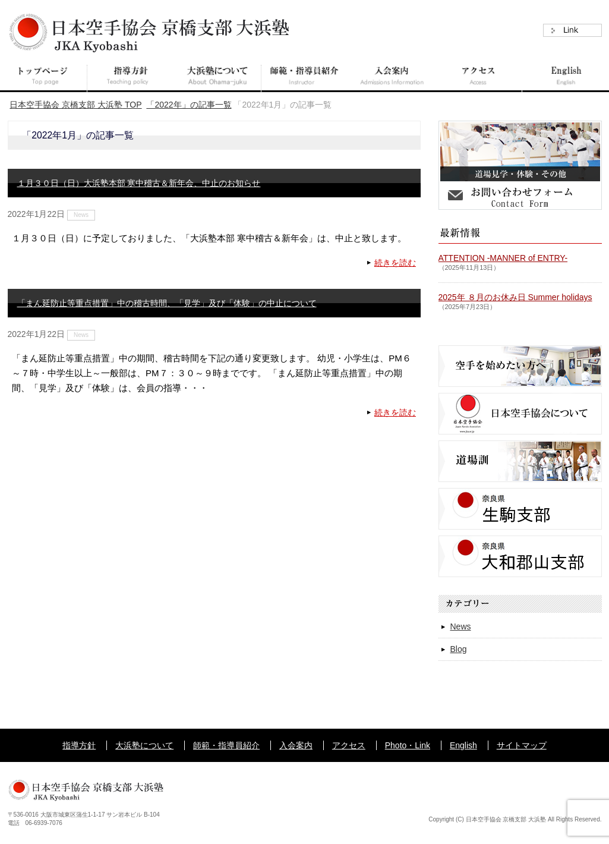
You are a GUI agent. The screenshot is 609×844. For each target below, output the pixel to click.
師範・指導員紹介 (226, 745)
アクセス (348, 745)
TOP (75, 104)
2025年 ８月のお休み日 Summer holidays (515, 297)
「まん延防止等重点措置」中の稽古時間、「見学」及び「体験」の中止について (167, 303)
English (463, 745)
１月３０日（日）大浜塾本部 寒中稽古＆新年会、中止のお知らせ (139, 183)
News (81, 215)
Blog (458, 649)
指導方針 (79, 745)
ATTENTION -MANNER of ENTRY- (503, 258)
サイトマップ (522, 745)
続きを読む (395, 262)
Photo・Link (407, 745)
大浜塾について (144, 745)
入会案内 (296, 745)
